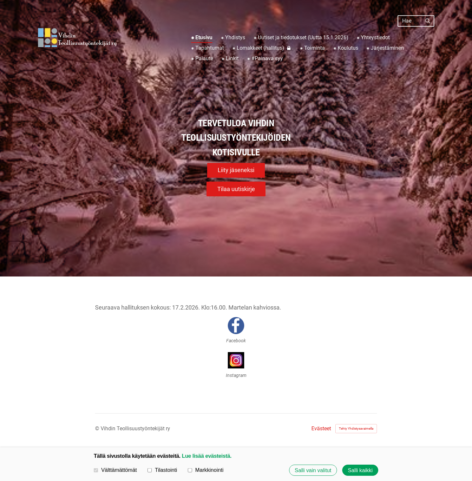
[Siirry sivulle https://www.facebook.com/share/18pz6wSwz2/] (236, 325)
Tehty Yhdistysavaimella (356, 428)
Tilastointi (162, 470)
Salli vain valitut (313, 470)
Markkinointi (206, 470)
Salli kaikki (360, 470)
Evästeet (321, 428)
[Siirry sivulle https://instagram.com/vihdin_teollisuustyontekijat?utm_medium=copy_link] (236, 360)
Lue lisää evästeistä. (206, 456)
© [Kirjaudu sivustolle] (98, 428)
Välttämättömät (115, 470)
